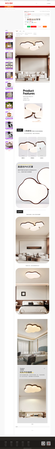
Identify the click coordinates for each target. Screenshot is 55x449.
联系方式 (28, 443)
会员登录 (23, 444)
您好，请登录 (6, 0)
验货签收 (11, 444)
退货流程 (17, 444)
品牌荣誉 (6, 444)
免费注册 (9, 0)
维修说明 (17, 443)
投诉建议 (28, 444)
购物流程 (11, 443)
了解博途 (6, 443)
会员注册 (23, 443)
